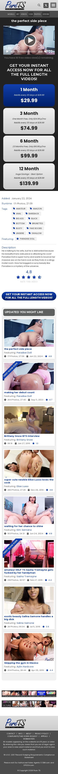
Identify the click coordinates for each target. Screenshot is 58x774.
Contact (11, 733)
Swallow (35, 233)
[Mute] (45, 51)
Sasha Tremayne (27, 576)
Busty (17, 228)
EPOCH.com (29, 765)
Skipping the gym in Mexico (21, 662)
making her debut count (19, 392)
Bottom (19, 223)
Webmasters (29, 739)
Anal (17, 213)
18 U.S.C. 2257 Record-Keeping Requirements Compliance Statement (29, 756)
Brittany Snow (25, 439)
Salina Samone (25, 623)
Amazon (36, 208)
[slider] (26, 51)
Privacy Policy (42, 733)
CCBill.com (45, 762)
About (29, 733)
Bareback (32, 213)
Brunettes (36, 223)
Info (20, 733)
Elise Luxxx (23, 486)
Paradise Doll (25, 238)
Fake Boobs (34, 228)
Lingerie (18, 233)
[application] (29, 40)
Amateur (19, 208)
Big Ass (18, 218)
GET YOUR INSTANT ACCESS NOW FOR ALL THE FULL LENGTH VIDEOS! (29, 296)
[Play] (29, 40)
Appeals (44, 736)
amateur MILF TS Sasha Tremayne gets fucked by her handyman (28, 571)
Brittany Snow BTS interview (22, 436)
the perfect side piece (18, 348)
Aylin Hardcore (25, 666)
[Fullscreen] (50, 51)
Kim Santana (24, 529)
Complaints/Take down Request (22, 736)
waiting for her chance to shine (23, 526)
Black (32, 218)
